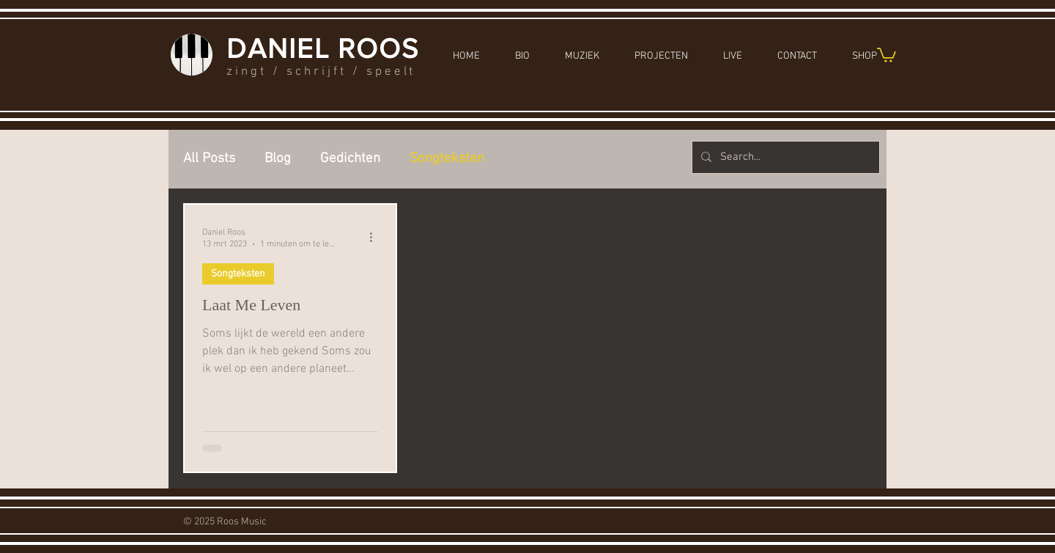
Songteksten (447, 158)
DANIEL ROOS (322, 48)
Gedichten (350, 158)
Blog (277, 158)
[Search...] (784, 157)
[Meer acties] (376, 237)
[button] (886, 54)
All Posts (209, 158)
